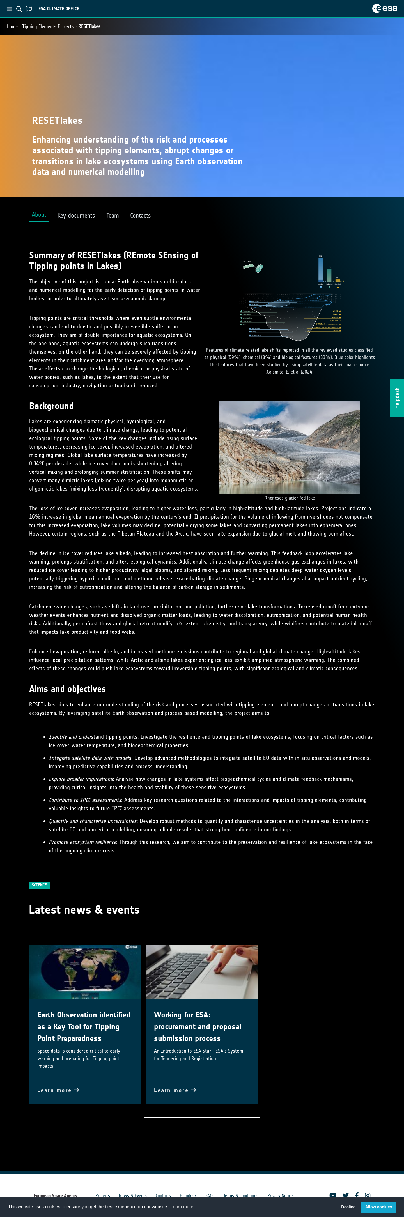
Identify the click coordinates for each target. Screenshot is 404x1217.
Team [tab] (112, 215)
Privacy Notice (280, 1195)
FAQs (209, 1195)
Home (12, 26)
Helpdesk (188, 1195)
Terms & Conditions (240, 1195)
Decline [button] (348, 1207)
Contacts (163, 1195)
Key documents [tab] (76, 215)
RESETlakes (89, 26)
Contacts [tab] (140, 215)
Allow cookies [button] (378, 1207)
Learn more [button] (181, 1206)
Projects (102, 1195)
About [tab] (39, 214)
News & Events (133, 1195)
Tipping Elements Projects (48, 26)
